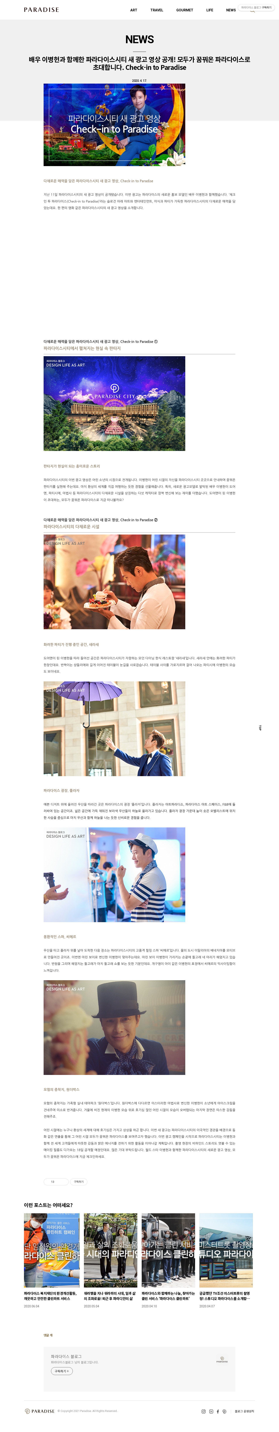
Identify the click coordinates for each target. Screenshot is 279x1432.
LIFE (209, 10)
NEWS (231, 10)
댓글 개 (48, 1335)
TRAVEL (156, 10)
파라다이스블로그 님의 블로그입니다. (75, 1362)
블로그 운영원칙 (244, 1411)
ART (133, 10)
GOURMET (184, 10)
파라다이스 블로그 (66, 1356)
